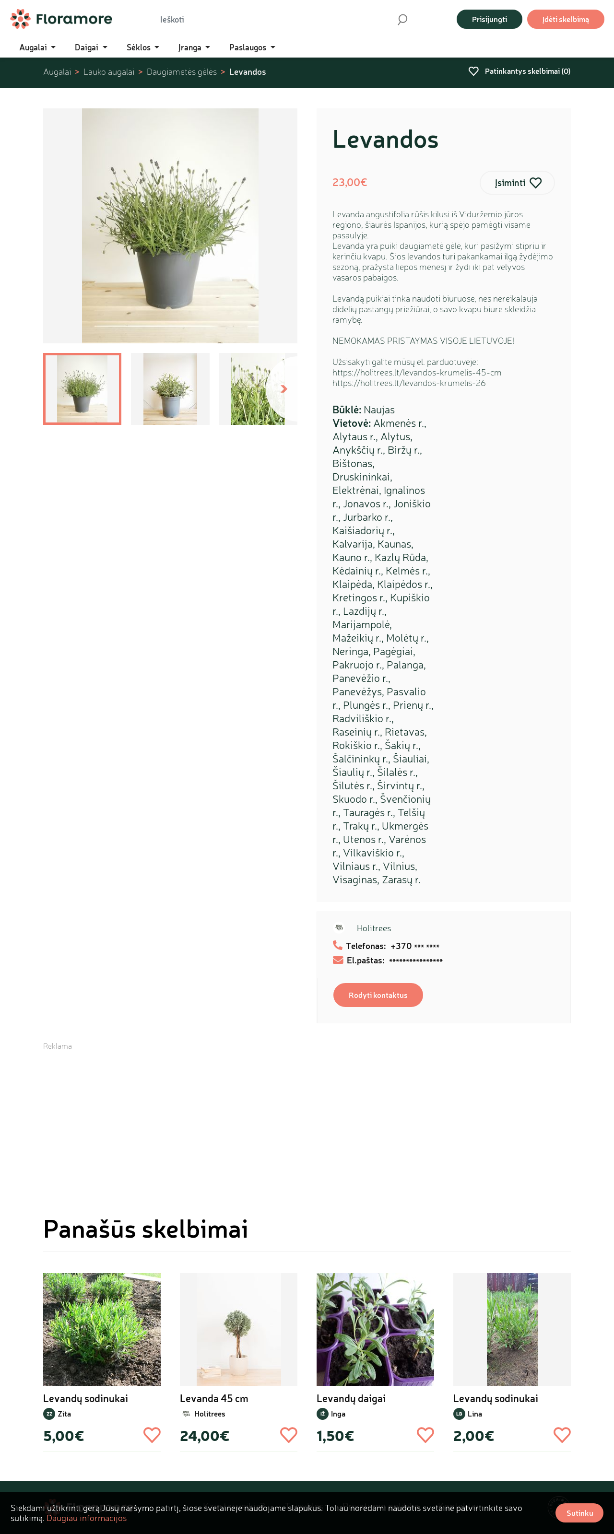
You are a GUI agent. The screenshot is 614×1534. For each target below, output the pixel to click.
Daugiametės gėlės (182, 72)
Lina (475, 1413)
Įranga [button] (190, 47)
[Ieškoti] (278, 19)
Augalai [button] (34, 47)
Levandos (247, 71)
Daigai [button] (87, 47)
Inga (338, 1413)
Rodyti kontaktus (378, 995)
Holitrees (374, 928)
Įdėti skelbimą (566, 19)
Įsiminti (510, 182)
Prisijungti (489, 19)
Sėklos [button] (140, 47)
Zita (64, 1413)
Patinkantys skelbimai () (519, 71)
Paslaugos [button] (248, 47)
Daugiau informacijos (87, 1517)
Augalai (57, 72)
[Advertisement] (307, 1118)
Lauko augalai (108, 72)
